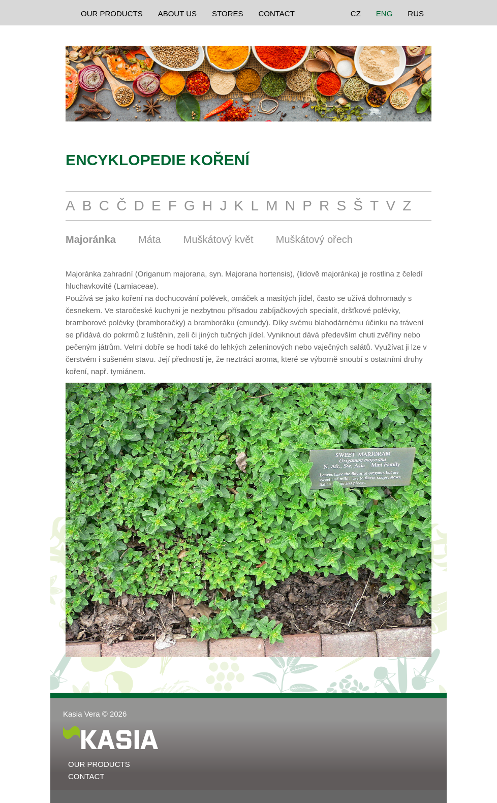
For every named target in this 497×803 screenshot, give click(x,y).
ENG (384, 13)
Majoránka (91, 239)
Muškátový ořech (314, 239)
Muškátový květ (218, 239)
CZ (356, 13)
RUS (416, 13)
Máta (149, 239)
